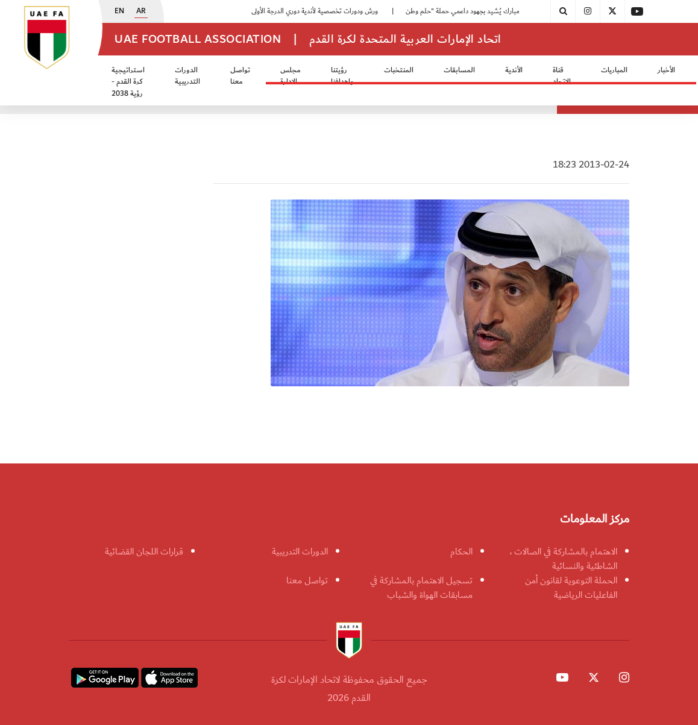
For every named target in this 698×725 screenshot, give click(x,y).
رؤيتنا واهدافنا (342, 76)
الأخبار (666, 70)
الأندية (514, 70)
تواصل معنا (240, 76)
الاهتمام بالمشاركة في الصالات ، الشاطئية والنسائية (563, 559)
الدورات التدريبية (187, 76)
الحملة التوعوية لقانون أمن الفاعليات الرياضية (571, 588)
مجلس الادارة (290, 76)
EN (119, 11)
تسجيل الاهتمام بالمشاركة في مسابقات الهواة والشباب (421, 588)
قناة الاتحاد (562, 76)
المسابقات (459, 70)
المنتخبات (398, 70)
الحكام (461, 551)
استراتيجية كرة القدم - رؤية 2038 (128, 82)
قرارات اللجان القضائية (144, 551)
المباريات (614, 70)
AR (141, 11)
